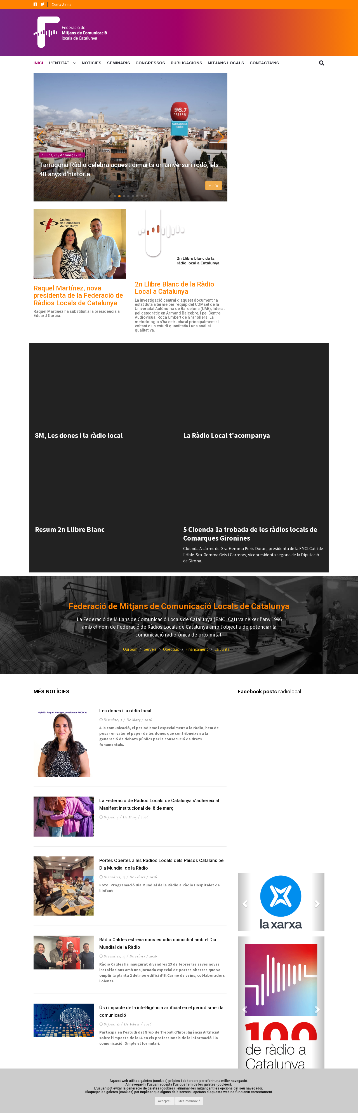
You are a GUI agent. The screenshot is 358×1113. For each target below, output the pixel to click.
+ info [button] (213, 185)
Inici (38, 63)
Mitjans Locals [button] (226, 63)
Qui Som (130, 649)
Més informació (189, 1101)
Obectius (171, 649)
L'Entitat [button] (59, 63)
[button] (40, 137)
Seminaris (118, 63)
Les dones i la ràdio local (127, 710)
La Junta (222, 649)
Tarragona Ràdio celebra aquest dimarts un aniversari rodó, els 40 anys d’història (119, 168)
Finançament (196, 649)
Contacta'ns (61, 4)
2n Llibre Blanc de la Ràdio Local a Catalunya (174, 287)
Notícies (92, 63)
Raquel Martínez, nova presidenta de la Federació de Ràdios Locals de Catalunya (78, 295)
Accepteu (164, 1101)
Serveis (150, 649)
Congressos (150, 63)
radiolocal (289, 691)
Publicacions (186, 63)
